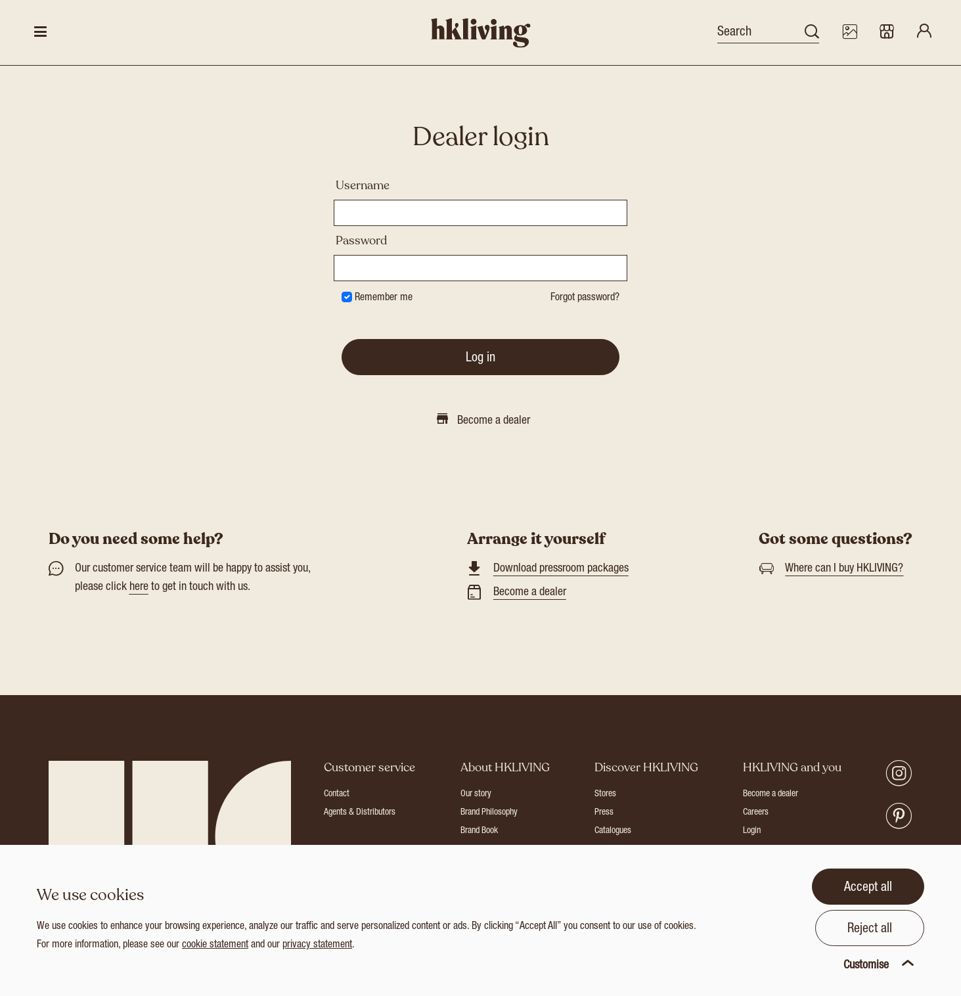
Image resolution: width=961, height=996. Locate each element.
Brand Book (479, 831)
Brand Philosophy (489, 812)
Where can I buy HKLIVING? (844, 569)
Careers (756, 812)
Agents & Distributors (359, 812)
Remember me (384, 298)
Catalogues (612, 831)
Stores (605, 794)
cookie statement (215, 945)
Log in (480, 358)
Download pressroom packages (561, 569)
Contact (336, 794)
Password (361, 240)
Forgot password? (584, 298)
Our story (475, 794)
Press (604, 812)
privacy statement (317, 945)
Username (363, 185)
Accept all (868, 888)
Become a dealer (529, 593)
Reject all (869, 929)
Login (752, 831)
